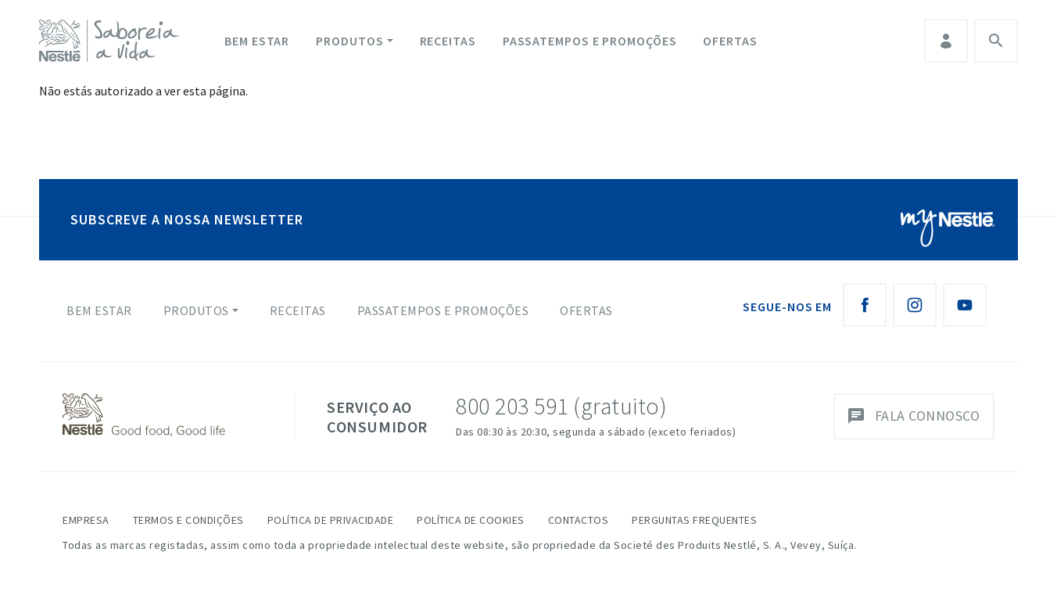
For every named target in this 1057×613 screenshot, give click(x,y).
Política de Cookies (471, 520)
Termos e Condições (188, 520)
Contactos (578, 520)
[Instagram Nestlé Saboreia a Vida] (915, 305)
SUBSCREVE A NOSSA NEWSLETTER (186, 219)
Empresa (86, 520)
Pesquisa (996, 41)
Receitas (448, 40)
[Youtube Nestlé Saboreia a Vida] (965, 305)
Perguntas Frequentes (694, 520)
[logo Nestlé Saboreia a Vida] (112, 41)
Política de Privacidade (330, 520)
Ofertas (730, 40)
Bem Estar (256, 40)
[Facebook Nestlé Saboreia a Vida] (865, 305)
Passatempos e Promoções (590, 40)
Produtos (349, 40)
